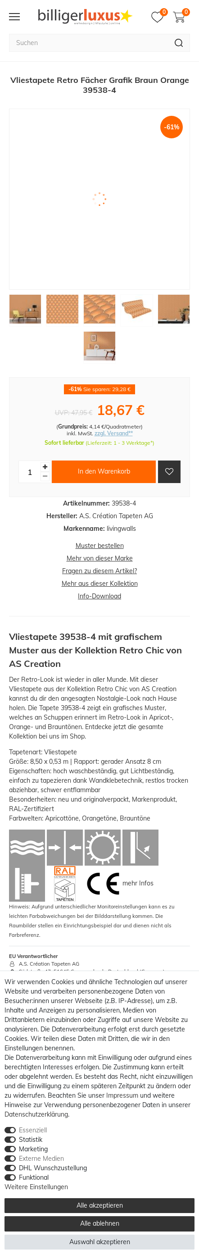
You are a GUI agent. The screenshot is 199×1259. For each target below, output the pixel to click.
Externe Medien (41, 1158)
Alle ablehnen (99, 1223)
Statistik (30, 1140)
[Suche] (179, 43)
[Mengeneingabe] (30, 472)
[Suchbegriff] (88, 43)
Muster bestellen (100, 546)
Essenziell (33, 1130)
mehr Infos (138, 883)
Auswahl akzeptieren (99, 1242)
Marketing (33, 1149)
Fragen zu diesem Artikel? (99, 571)
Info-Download (99, 596)
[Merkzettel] (159, 17)
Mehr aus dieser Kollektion (100, 583)
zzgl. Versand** (114, 433)
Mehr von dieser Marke (100, 558)
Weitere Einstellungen (36, 1187)
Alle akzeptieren (100, 1205)
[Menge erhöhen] (45, 467)
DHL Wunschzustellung (53, 1168)
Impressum (122, 1095)
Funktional (34, 1177)
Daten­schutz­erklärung (36, 1114)
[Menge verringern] (45, 476)
